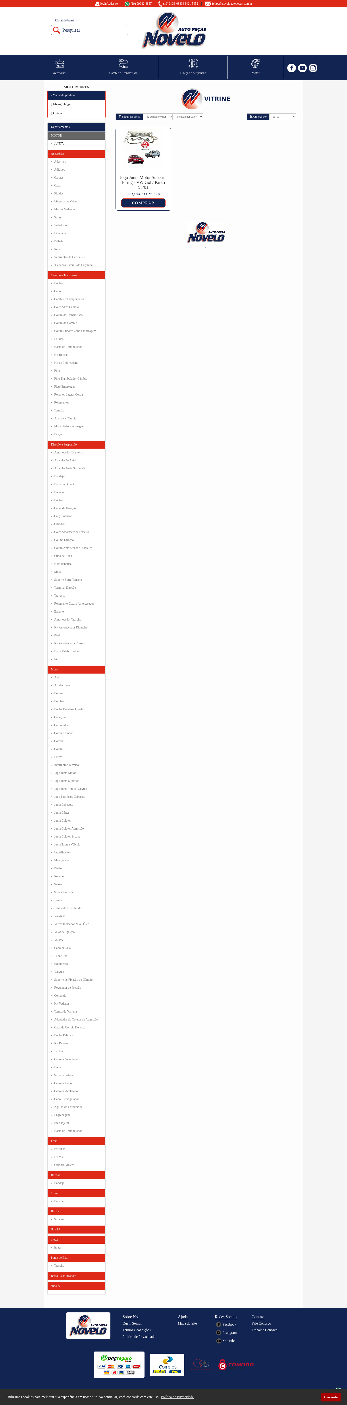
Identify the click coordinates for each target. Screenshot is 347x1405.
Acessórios (57, 153)
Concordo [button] (331, 1397)
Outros (55, 113)
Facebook (229, 1324)
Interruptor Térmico (66, 765)
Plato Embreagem (65, 386)
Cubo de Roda (63, 556)
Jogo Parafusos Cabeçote (69, 796)
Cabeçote (60, 717)
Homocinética (63, 563)
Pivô (57, 635)
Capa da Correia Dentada (69, 1027)
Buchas (58, 283)
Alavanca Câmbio (65, 418)
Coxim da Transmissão (68, 315)
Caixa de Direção (65, 508)
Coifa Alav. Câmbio (66, 307)
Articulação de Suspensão (70, 468)
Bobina (58, 693)
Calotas (59, 177)
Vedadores (60, 225)
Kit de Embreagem (66, 362)
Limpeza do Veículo (66, 201)
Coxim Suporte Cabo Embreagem (75, 331)
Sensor (58, 884)
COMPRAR (143, 203)
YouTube (229, 1341)
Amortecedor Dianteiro (68, 452)
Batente (59, 611)
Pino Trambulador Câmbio (70, 378)
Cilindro (59, 524)
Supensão (60, 1219)
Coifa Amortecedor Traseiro (71, 532)
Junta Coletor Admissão (69, 828)
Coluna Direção (64, 540)
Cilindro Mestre (64, 1165)
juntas (58, 1247)
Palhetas (59, 241)
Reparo (58, 249)
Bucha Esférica (63, 1035)
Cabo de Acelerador (66, 1091)
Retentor (59, 876)
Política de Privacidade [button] (177, 1397)
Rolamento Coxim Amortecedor (74, 603)
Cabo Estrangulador (66, 1099)
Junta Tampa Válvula (67, 844)
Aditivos (59, 169)
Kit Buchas (61, 354)
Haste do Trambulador (68, 346)
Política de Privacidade (139, 1336)
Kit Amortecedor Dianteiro (71, 627)
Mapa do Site (187, 1323)
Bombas (59, 701)
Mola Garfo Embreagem (69, 426)
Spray (58, 217)
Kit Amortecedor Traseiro (70, 643)
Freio (54, 1141)
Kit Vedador (61, 1003)
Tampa (58, 900)
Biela (57, 1067)
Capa (57, 185)
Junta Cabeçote (63, 804)
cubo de (56, 1286)
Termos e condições (137, 1330)
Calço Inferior (63, 516)
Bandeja (59, 1183)
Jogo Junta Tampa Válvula (70, 788)
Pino (57, 370)
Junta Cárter (61, 812)
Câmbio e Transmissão (65, 275)
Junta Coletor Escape (67, 836)
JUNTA (59, 143)
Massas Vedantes (64, 209)
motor (54, 1239)
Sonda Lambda (63, 892)
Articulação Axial (65, 460)
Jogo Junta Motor (65, 773)
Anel (57, 677)
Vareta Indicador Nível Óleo (71, 924)
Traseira (59, 1265)
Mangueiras (61, 860)
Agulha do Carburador (68, 1107)
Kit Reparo (61, 1043)
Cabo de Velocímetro (67, 1059)
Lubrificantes (62, 852)
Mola (57, 571)
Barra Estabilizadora (67, 651)
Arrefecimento (63, 685)
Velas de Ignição (64, 932)
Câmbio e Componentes (69, 299)
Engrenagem (62, 1115)
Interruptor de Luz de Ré (69, 257)
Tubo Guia (60, 956)
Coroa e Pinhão (63, 733)
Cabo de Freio (63, 1083)
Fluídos (59, 193)
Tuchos (58, 1051)
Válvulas (59, 916)
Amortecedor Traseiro (67, 619)
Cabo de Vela (62, 948)
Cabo (57, 291)
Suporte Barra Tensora (68, 579)
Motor (55, 669)
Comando (60, 995)
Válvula (59, 971)
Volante (59, 940)
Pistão (58, 868)
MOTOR (56, 135)
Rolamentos (61, 402)
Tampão (59, 410)
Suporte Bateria (63, 1075)
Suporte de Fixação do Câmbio (73, 979)
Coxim (58, 749)
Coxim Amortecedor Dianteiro (73, 548)
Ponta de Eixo (59, 1257)
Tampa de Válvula (65, 1011)
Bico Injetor (61, 1123)
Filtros (58, 757)
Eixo (57, 659)
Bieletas (59, 492)
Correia (59, 741)
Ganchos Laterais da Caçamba (73, 265)
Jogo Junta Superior (66, 780)
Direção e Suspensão (64, 444)
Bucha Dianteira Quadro (69, 709)
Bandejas (60, 476)
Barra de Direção (64, 484)
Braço (58, 434)
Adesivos (60, 161)
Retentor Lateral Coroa (68, 394)
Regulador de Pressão (67, 987)
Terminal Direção (65, 587)
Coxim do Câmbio (65, 323)
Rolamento (61, 963)
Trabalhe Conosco (264, 1330)
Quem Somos (132, 1323)
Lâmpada (60, 233)
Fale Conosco (261, 1323)
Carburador (61, 725)
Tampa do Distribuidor (68, 908)
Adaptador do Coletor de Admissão (76, 1019)
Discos (58, 1157)
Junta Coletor (62, 820)
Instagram (230, 1333)
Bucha (55, 1211)
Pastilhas (59, 1149)
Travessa (59, 595)
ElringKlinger (60, 104)
